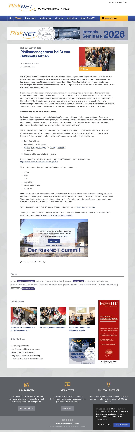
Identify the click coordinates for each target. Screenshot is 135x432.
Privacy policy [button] (102, 419)
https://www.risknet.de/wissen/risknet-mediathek (54, 215)
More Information (25, 408)
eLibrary (59, 18)
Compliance (40, 281)
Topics (18, 18)
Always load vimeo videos (54, 245)
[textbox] (114, 18)
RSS (125, 2)
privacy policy (62, 236)
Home (10, 18)
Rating (13, 281)
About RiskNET (87, 18)
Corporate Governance (26, 281)
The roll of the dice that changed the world (27, 359)
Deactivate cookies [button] (104, 425)
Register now (66, 408)
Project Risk (15, 288)
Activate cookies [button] (122, 425)
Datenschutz (60, 423)
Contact (119, 2)
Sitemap (76, 423)
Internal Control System (88, 285)
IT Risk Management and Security (51, 285)
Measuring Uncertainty (20, 346)
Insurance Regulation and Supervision (24, 285)
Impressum (68, 423)
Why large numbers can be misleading (25, 356)
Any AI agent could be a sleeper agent (25, 349)
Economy (68, 281)
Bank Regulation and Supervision (96, 281)
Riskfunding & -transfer (55, 281)
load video (53, 241)
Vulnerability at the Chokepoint (23, 352)
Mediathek (72, 18)
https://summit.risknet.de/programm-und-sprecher (39, 162)
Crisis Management (70, 285)
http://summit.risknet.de (86, 207)
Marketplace (45, 18)
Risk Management (28, 288)
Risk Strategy (78, 281)
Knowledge (30, 18)
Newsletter (110, 2)
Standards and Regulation (108, 285)
